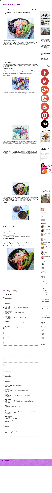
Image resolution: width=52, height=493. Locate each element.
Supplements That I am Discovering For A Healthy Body (45, 309)
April (43, 323)
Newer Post (4, 455)
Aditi (5, 410)
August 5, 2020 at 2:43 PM (8, 407)
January (43, 327)
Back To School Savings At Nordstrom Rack (45, 283)
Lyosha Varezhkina (7, 336)
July (42, 319)
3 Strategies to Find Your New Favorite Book (46, 285)
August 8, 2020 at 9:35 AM (8, 426)
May (43, 322)
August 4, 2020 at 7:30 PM (8, 381)
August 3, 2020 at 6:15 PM (8, 308)
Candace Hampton (7, 399)
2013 (42, 337)
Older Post (37, 455)
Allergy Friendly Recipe (34, 9)
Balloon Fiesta (26, 9)
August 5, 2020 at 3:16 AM (8, 391)
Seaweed (14, 291)
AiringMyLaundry (7, 306)
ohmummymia (7, 389)
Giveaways (12, 9)
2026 (42, 263)
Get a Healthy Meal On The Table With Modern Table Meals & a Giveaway (47, 243)
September (43, 276)
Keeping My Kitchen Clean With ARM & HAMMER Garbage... (45, 288)
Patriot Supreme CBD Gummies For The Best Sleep (46, 294)
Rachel (6, 405)
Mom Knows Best (11, 4)
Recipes (16, 9)
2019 (42, 329)
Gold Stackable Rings (10, 420)
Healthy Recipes (7, 291)
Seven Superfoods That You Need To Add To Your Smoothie (47, 230)
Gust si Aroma (7, 331)
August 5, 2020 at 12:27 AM (8, 386)
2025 (42, 264)
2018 (42, 330)
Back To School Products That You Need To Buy (46, 306)
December (43, 272)
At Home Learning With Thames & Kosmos (45, 315)
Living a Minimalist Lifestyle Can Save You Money (45, 296)
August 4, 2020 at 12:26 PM (8, 376)
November (43, 273)
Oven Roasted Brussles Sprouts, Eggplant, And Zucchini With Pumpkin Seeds (47, 226)
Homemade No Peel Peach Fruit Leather (46, 247)
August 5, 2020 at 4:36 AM (8, 396)
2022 (42, 268)
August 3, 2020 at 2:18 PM (8, 303)
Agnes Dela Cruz (7, 326)
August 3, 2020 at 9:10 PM (8, 323)
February (43, 326)
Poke (9, 291)
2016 (42, 333)
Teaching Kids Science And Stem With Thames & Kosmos (45, 302)
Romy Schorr (6, 384)
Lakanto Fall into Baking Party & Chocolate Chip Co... (46, 292)
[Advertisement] (9, 54)
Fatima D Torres (7, 316)
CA (5, 341)
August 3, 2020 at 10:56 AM (8, 298)
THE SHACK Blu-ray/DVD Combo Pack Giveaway (47, 239)
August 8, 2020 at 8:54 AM (8, 421)
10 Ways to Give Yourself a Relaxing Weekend (45, 313)
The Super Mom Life (7, 311)
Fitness (21, 9)
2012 (42, 338)
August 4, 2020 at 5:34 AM (8, 349)
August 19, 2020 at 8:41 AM (8, 432)
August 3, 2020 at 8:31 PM (8, 313)
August (43, 277)
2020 (42, 271)
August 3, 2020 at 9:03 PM (8, 318)
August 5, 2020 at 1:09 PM (8, 402)
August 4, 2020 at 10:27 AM (8, 371)
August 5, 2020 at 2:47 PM (8, 413)
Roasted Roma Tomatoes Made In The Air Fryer (46, 290)
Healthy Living (6, 9)
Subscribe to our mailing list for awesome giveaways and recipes (45, 216)
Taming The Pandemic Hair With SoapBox (45, 304)
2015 (42, 334)
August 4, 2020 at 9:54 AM (8, 366)
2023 (42, 267)
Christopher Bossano (7, 429)
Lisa (5, 394)
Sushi (16, 291)
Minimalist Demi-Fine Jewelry (9, 416)
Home (21, 455)
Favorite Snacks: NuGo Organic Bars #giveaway (47, 256)
